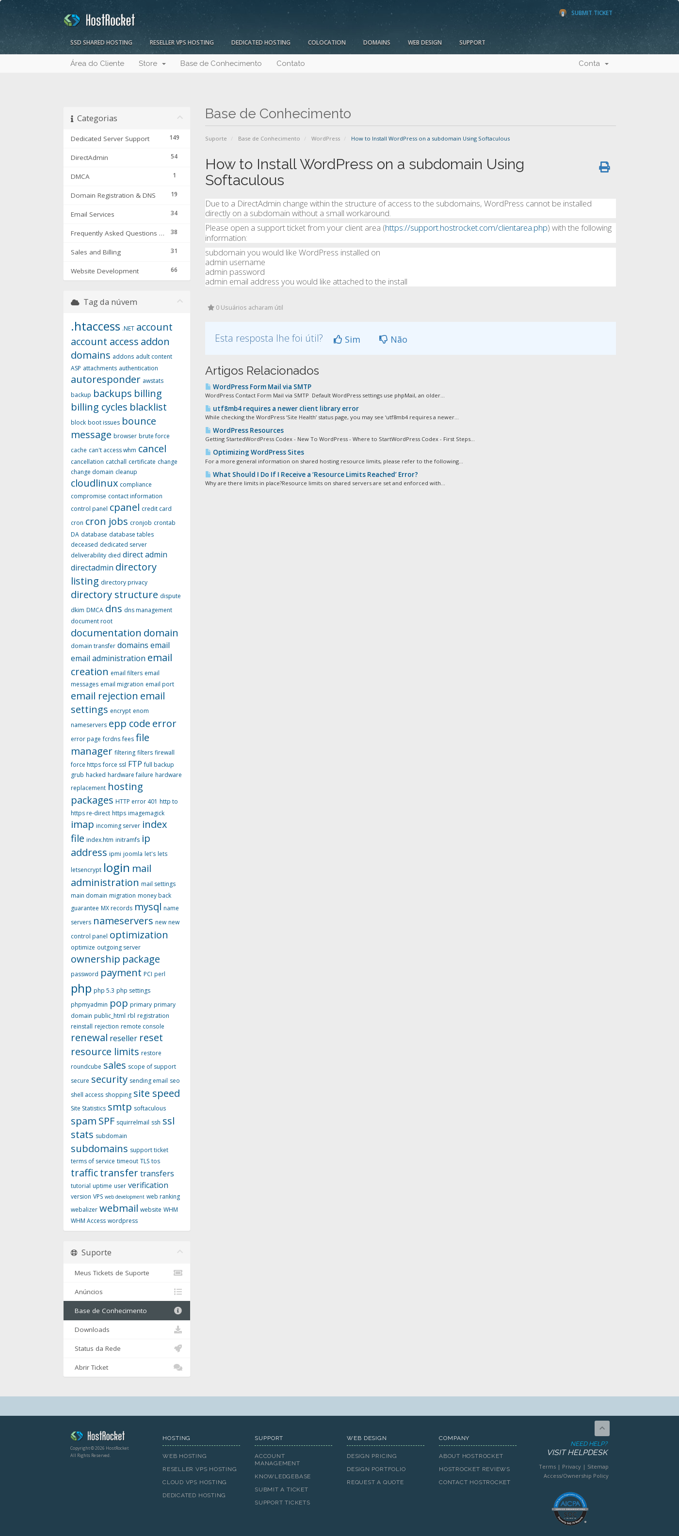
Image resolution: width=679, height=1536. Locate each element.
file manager (110, 744)
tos (155, 1161)
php (81, 988)
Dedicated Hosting (261, 42)
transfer (119, 1172)
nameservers (123, 920)
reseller (123, 1038)
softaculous (150, 1108)
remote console (142, 1026)
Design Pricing (372, 1456)
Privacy (571, 1466)
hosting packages (107, 793)
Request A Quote (375, 1482)
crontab (165, 523)
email (160, 645)
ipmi (115, 854)
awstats (153, 381)
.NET (128, 328)
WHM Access (88, 1221)
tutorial (81, 1186)
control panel (89, 509)
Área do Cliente (97, 63)
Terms (547, 1466)
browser (125, 436)
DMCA (94, 610)
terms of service (93, 1161)
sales (114, 1065)
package (141, 959)
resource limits (105, 1051)
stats (82, 1134)
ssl (168, 1120)
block (78, 422)
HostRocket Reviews (474, 1469)
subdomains (99, 1148)
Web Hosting (184, 1456)
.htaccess (95, 326)
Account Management (277, 1460)
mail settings (158, 884)
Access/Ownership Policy (576, 1475)
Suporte (216, 138)
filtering (124, 752)
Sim (347, 339)
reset (151, 1037)
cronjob (141, 523)
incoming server (118, 826)
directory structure (114, 594)
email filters (127, 673)
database (94, 534)
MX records (116, 908)
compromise (88, 496)
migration (122, 895)
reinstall (82, 1026)
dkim (77, 610)
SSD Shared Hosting (101, 42)
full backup (159, 764)
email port (160, 684)
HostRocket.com (109, 1437)
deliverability (88, 555)
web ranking (163, 1196)
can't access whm (112, 450)
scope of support (152, 1066)
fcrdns (111, 739)
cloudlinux (94, 483)
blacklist (148, 406)
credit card (157, 509)
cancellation (87, 462)
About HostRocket (471, 1456)
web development (125, 1196)
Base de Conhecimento (221, 63)
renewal (89, 1037)
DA (75, 534)
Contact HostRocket (475, 1482)
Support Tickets (282, 1502)
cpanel (125, 507)
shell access (87, 1095)
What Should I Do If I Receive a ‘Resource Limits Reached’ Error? (311, 474)
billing (148, 393)
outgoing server (119, 947)
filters (145, 752)
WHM (170, 1209)
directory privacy (124, 582)
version (81, 1196)
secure (80, 1081)
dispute (170, 596)
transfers (157, 1173)
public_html (110, 1016)
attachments (100, 368)
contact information (135, 496)
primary (141, 1004)
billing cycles (99, 406)
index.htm (99, 840)
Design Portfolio (376, 1469)
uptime (102, 1186)
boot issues (104, 422)
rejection (107, 1026)
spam (84, 1120)
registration (153, 1016)
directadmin (92, 567)
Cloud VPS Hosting (194, 1482)
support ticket (149, 1150)
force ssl (114, 764)
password (84, 974)
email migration (122, 684)
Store (152, 63)
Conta (594, 63)
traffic (84, 1172)
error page (86, 739)
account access (105, 341)
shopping (118, 1095)
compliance (136, 484)
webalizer (84, 1209)
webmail (118, 1208)
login (116, 867)
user (120, 1186)
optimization (139, 934)
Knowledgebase (283, 1476)
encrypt (120, 711)
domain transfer (93, 646)
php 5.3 (104, 990)
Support (472, 42)
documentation (106, 632)
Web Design (425, 42)
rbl (131, 1016)
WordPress (325, 138)
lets (162, 854)
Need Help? (569, 1449)
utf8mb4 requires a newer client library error (282, 408)
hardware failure (130, 775)
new (160, 922)
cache (79, 450)
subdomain (111, 1136)
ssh (156, 1122)
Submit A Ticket (281, 1489)
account (154, 326)
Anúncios (127, 1292)
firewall (165, 752)
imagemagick (146, 813)
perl (159, 974)
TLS (144, 1161)
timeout (127, 1161)
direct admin (145, 554)
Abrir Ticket (127, 1367)
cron (77, 523)
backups (112, 393)
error (164, 723)
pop (119, 1003)
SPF (106, 1120)
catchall (116, 462)
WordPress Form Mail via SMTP (258, 386)
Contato (290, 63)
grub (77, 775)
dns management (148, 610)
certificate (142, 462)
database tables (131, 534)
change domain (92, 472)
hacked (96, 775)
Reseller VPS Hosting (182, 42)
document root (92, 621)
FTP (135, 764)
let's (150, 854)
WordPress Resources (244, 430)
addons (123, 356)
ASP (76, 368)
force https (86, 764)
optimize (83, 947)
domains (132, 645)
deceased (84, 544)
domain (161, 632)
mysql (148, 906)
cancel (152, 448)
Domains (376, 42)
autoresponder (106, 379)
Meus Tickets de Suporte (127, 1273)
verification (148, 1185)
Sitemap (598, 1466)
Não (393, 339)
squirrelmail (132, 1122)
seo (175, 1081)
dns (113, 608)
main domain (89, 895)
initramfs (127, 840)
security (109, 1079)
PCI (148, 974)
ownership (95, 959)
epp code (129, 723)
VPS (98, 1196)
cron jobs (106, 521)
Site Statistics (88, 1108)
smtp (120, 1106)
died (114, 555)
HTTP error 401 (136, 801)
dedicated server (123, 544)
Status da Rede (127, 1348)
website (151, 1209)
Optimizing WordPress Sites (254, 452)
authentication (138, 368)
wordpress (123, 1221)
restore (151, 1053)
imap (82, 824)
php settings (133, 990)
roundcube (86, 1066)
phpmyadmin (89, 1004)
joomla (133, 854)
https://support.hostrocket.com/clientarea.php (466, 227)
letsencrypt (86, 870)
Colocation (327, 42)
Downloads (127, 1329)
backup (81, 395)
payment (121, 972)
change (168, 462)
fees (128, 739)
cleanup (126, 472)
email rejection (104, 695)
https (119, 813)
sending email (148, 1081)
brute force (154, 436)
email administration (108, 658)
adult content (154, 356)
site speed (156, 1093)
